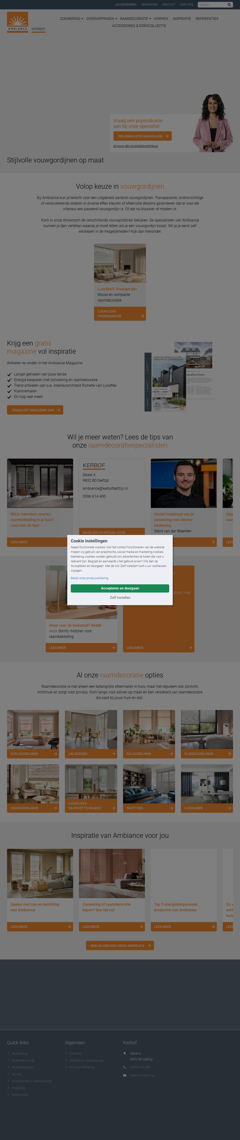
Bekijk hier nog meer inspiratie (118, 946)
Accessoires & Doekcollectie (139, 26)
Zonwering (71, 18)
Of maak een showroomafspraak (135, 146)
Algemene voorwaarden (84, 1060)
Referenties (207, 19)
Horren (161, 19)
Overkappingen (101, 18)
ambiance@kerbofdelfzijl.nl (105, 488)
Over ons (186, 4)
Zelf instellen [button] (120, 598)
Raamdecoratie (135, 18)
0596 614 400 (94, 496)
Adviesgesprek (126, 4)
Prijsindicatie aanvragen (140, 136)
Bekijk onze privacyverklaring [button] (89, 578)
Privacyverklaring (80, 1067)
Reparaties (150, 4)
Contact (168, 4)
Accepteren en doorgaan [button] (120, 588)
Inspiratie (182, 19)
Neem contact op (142, 1075)
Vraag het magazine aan (33, 410)
